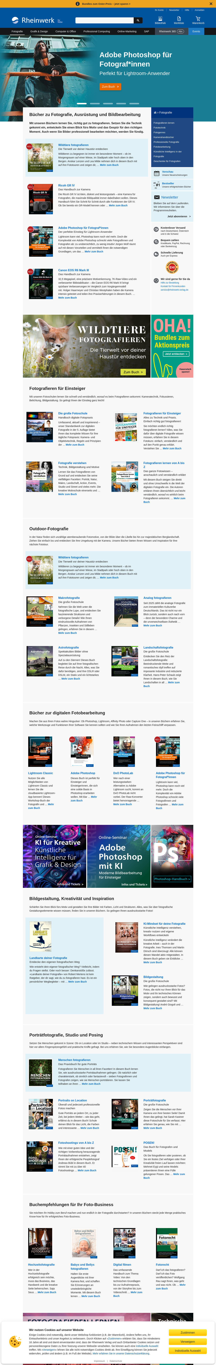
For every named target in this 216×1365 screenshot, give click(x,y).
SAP (146, 31)
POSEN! (149, 1142)
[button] (82, 103)
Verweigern (49, 1349)
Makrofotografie (69, 597)
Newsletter (174, 10)
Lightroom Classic (40, 773)
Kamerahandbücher (164, 137)
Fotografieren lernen (164, 123)
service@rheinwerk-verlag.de (174, 290)
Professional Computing (97, 31)
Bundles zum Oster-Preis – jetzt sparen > (106, 3)
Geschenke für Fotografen (167, 161)
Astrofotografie (68, 647)
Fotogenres (159, 132)
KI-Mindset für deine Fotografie (164, 923)
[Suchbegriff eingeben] (104, 20)
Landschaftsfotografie (158, 647)
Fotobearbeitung (162, 146)
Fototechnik (160, 127)
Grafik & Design (39, 31)
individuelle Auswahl (147, 1346)
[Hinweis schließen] (211, 3)
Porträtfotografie (155, 1100)
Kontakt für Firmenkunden (173, 286)
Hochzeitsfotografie (41, 1264)
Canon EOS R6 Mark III (73, 270)
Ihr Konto (159, 10)
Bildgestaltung (153, 976)
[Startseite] (37, 21)
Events (196, 31)
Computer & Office (66, 31)
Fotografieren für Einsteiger (162, 413)
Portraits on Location (72, 1100)
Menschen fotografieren (74, 1059)
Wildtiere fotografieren (73, 145)
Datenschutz (116, 1361)
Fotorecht (162, 1264)
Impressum (99, 1361)
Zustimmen (114, 1338)
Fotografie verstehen (72, 463)
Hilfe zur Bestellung (170, 283)
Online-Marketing (126, 31)
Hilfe (187, 10)
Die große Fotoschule (73, 413)
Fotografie (17, 31)
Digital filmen (122, 1264)
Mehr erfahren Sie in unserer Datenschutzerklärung (121, 1353)
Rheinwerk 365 (171, 31)
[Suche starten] (138, 20)
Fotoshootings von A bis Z (76, 1142)
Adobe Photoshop (83, 773)
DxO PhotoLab (123, 773)
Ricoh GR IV (66, 185)
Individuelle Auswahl (188, 1350)
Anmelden (199, 10)
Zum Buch (108, 86)
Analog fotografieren (157, 597)
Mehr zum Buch (109, 165)
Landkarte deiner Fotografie (48, 957)
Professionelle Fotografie (166, 142)
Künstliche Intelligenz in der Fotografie (168, 154)
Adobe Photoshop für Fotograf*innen (83, 227)
